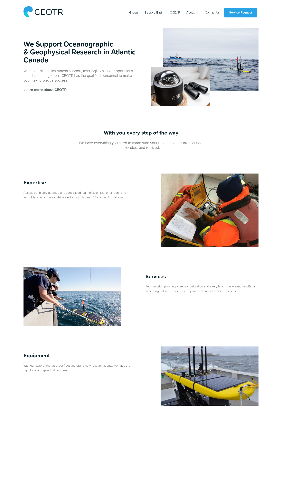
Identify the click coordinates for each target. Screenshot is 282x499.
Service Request (240, 13)
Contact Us (212, 13)
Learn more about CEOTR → (47, 89)
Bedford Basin (154, 13)
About (190, 13)
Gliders (133, 13)
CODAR (175, 13)
